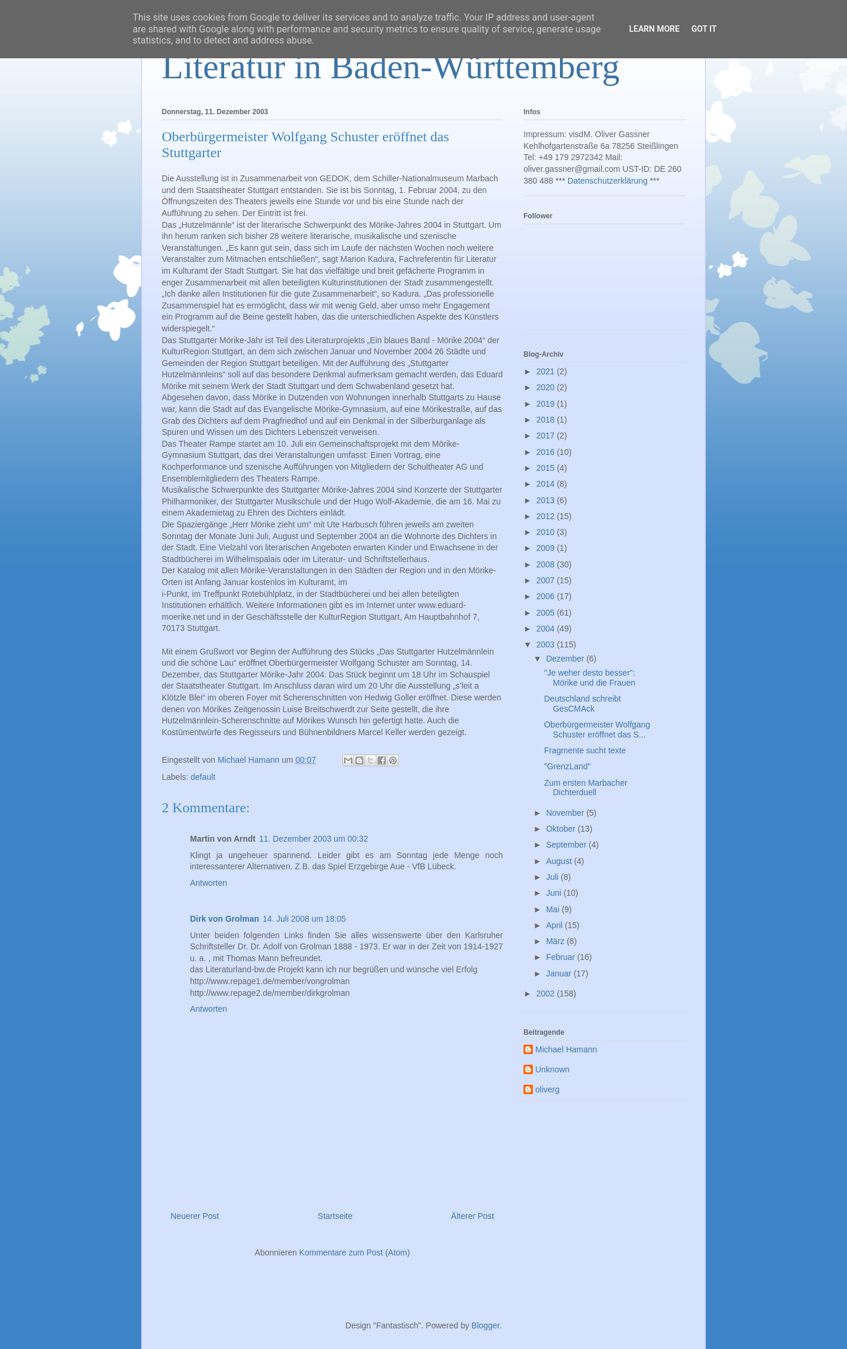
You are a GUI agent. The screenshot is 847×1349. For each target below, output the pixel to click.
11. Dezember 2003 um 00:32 (313, 838)
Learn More (654, 29)
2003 (546, 644)
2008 (546, 564)
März (556, 941)
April (555, 925)
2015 (546, 468)
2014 (546, 484)
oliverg (547, 1089)
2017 (546, 435)
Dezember (566, 658)
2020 (546, 387)
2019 (546, 403)
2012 (546, 516)
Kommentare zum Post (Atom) (354, 1252)
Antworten (208, 883)
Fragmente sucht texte (585, 750)
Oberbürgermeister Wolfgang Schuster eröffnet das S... (597, 729)
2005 (546, 612)
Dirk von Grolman (224, 918)
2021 (546, 371)
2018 (546, 419)
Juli (553, 877)
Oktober (562, 828)
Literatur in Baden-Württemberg (391, 66)
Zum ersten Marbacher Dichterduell (586, 788)
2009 (546, 548)
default (203, 777)
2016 (546, 452)
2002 (546, 993)
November (566, 813)
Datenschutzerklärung (608, 180)
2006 (546, 596)
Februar (561, 957)
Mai (553, 909)
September (567, 844)
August (559, 861)
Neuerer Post (195, 1216)
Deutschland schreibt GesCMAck (582, 703)
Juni (554, 893)
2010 (546, 532)
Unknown (552, 1069)
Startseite (335, 1216)
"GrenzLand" (567, 766)
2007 (546, 580)
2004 (546, 628)
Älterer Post (472, 1216)
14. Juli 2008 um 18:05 (304, 918)
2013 (546, 500)
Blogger (485, 1325)
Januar (559, 973)
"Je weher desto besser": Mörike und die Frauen (589, 677)
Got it (703, 29)
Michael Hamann (566, 1049)
